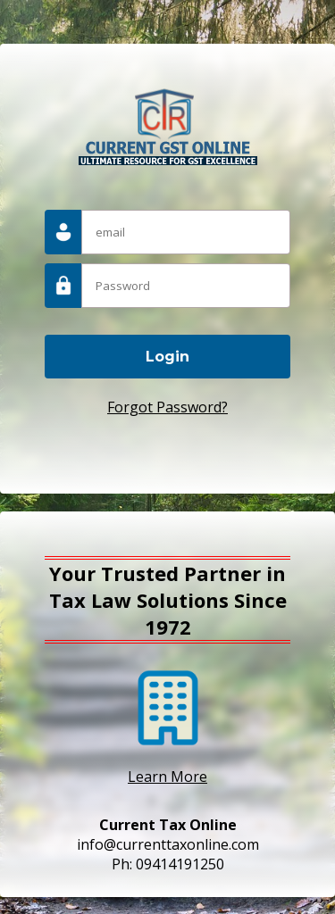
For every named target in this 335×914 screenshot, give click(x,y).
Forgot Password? (167, 407)
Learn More (167, 776)
